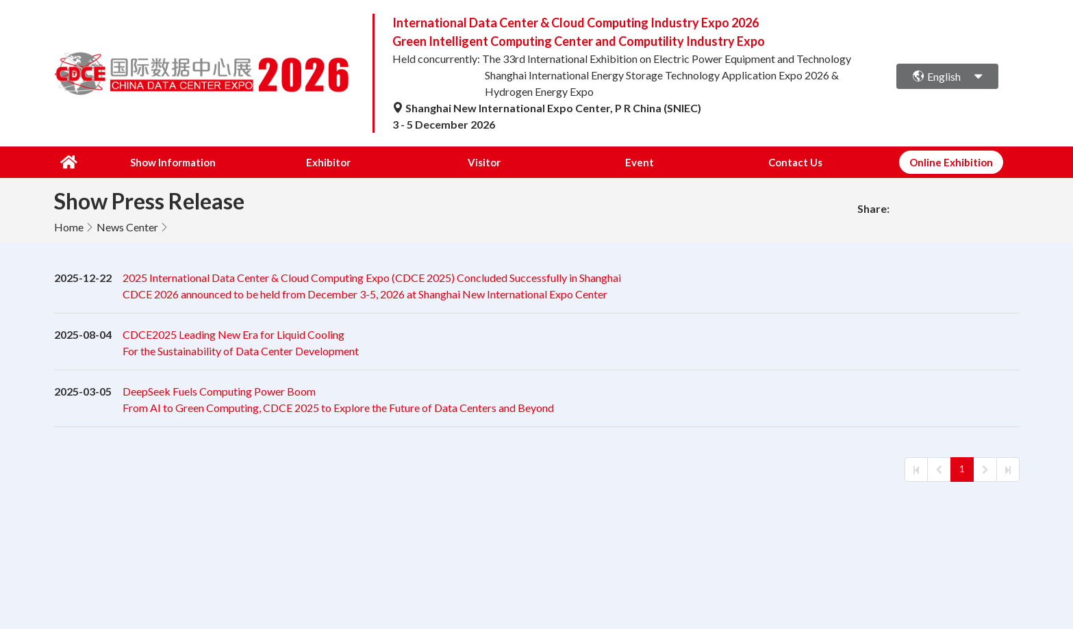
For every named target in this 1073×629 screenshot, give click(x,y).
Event (640, 162)
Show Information (173, 162)
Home (69, 226)
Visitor (484, 162)
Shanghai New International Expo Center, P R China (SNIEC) (546, 107)
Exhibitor (329, 162)
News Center (127, 226)
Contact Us (796, 162)
